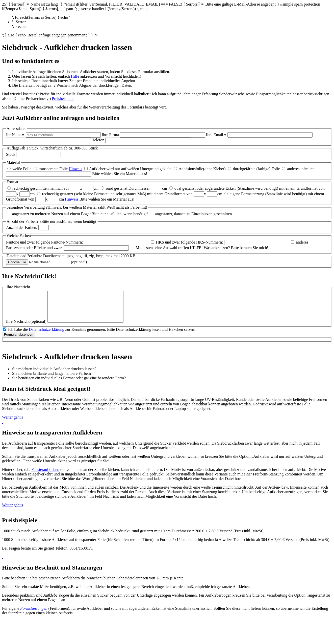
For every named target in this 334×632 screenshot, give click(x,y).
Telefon (98, 140)
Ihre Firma (110, 135)
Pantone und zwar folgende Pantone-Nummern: (44, 242)
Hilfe (75, 76)
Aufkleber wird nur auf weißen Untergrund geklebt (130, 169)
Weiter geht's (12, 423)
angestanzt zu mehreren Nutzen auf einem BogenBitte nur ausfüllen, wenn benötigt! (80, 214)
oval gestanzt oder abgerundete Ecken (205, 188)
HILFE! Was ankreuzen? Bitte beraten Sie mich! (229, 248)
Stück (10, 154)
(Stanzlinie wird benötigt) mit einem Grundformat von (280, 188)
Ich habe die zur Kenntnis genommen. (57, 335)
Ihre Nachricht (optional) (26, 327)
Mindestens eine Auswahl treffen (162, 248)
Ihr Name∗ (15, 135)
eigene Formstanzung (246, 194)
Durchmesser (139, 188)
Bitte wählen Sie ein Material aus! (119, 173)
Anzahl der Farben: (21, 227)
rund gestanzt (116, 188)
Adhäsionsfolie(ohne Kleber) (201, 169)
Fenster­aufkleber (44, 475)
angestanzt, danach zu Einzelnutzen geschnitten (193, 214)
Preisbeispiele (63, 98)
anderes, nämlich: (301, 169)
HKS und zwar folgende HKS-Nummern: (189, 242)
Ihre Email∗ (216, 135)
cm (95, 188)
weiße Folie (21, 169)
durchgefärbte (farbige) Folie (256, 169)
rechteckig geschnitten (30, 188)
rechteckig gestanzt (57, 194)
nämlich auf (59, 188)
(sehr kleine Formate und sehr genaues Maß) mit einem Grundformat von (134, 194)
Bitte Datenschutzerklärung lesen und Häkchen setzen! (151, 335)
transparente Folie (53, 169)
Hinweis (75, 169)
